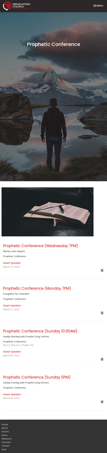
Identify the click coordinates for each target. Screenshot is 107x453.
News (5, 435)
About (5, 427)
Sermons (6, 442)
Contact (6, 445)
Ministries (7, 438)
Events (5, 431)
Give (4, 449)
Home (5, 424)
